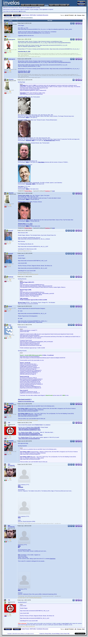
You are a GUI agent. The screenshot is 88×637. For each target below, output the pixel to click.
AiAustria (11, 79)
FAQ (68, 633)
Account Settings (56, 633)
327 (73, 15)
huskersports (11, 39)
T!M (9, 422)
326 (71, 15)
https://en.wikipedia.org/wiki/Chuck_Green (30, 429)
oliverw (10, 306)
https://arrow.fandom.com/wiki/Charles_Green (30, 434)
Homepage (28, 184)
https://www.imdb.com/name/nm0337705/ (29, 433)
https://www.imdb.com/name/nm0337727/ (29, 428)
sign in (20, 11)
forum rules (30, 7)
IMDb (19, 486)
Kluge (9, 325)
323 (65, 15)
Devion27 (10, 230)
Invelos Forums (25, 15)
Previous (79, 15)
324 (67, 15)
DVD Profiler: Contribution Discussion (39, 15)
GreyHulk (11, 403)
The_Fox (10, 23)
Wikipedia (28, 140)
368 (75, 15)
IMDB (27, 117)
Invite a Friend (63, 633)
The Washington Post (49, 140)
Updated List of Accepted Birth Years (26, 401)
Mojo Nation (41, 162)
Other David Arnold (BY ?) (24, 399)
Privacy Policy (48, 633)
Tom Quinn (23, 85)
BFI (19, 547)
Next (83, 15)
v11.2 (53, 190)
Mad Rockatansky (11, 465)
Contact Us (41, 633)
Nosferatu (10, 276)
